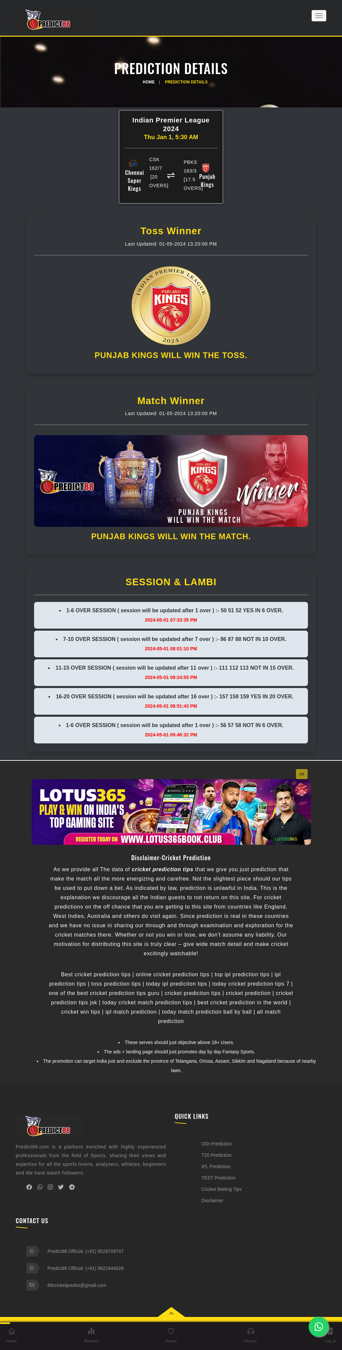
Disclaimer (212, 1200)
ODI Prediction (216, 1143)
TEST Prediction (218, 1177)
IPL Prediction (215, 1166)
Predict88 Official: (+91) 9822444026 (85, 1268)
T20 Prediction (216, 1155)
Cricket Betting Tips (221, 1189)
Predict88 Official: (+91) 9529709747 (85, 1251)
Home (149, 82)
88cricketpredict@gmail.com (76, 1285)
